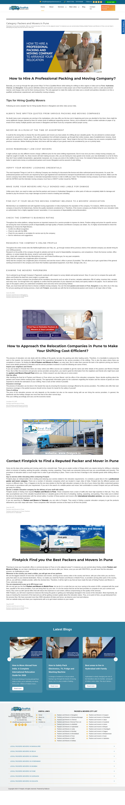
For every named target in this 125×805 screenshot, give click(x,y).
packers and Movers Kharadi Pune (17, 412)
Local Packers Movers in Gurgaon (24, 793)
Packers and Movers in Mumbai (66, 748)
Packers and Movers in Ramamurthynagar (70, 734)
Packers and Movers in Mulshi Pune (39, 603)
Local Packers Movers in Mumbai (23, 783)
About (51, 7)
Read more (18, 705)
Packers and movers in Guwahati (99, 738)
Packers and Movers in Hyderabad (67, 743)
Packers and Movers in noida (66, 745)
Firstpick (46, 293)
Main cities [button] (73, 7)
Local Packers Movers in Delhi (23, 768)
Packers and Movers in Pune (15, 302)
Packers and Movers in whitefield (67, 741)
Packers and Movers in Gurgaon (99, 731)
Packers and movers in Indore (98, 741)
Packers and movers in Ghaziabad (99, 734)
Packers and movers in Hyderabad (17, 301)
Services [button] (60, 7)
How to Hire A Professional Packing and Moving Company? (62, 81)
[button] (123, 26)
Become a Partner (107, 7)
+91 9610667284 (21, 736)
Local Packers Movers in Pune (23, 788)
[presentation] (9, 676)
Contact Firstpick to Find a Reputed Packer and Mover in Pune (62, 469)
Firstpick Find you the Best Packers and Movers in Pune (62, 574)
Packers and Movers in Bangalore (17, 300)
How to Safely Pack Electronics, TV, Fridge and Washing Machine (62, 685)
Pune (103, 91)
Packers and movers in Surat (98, 752)
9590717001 (70, 1)
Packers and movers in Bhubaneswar (100, 750)
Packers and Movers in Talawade (18, 523)
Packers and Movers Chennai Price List (69, 738)
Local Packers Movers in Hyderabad (25, 778)
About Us (41, 734)
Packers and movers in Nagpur (98, 748)
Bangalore (19, 93)
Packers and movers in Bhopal (98, 743)
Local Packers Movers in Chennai (24, 773)
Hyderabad (109, 91)
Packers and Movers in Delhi (66, 755)
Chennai (9, 93)
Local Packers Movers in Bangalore (25, 763)
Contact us (42, 738)
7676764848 (79, 1)
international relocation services (90, 507)
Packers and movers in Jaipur (98, 736)
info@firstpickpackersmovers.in (50, 1)
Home (42, 7)
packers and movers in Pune (80, 291)
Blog (83, 7)
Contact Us (93, 7)
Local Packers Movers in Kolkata (24, 798)
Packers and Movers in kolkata (66, 757)
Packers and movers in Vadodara (99, 755)
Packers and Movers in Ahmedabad (68, 750)
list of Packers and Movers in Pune (17, 411)
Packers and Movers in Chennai (66, 736)
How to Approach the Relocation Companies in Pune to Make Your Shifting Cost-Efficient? (62, 354)
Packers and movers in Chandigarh (99, 745)
